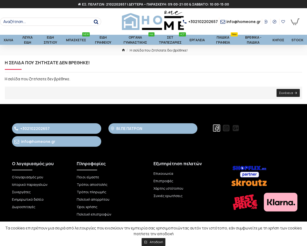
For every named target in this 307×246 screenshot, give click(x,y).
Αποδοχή (156, 242)
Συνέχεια (286, 93)
